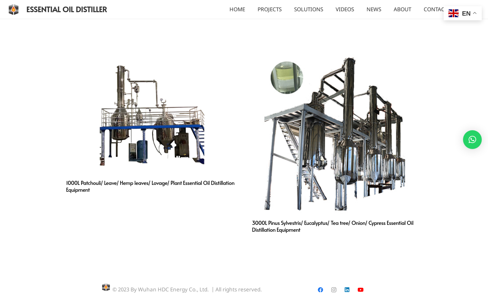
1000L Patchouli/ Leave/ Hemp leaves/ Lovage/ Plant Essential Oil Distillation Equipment (150, 186)
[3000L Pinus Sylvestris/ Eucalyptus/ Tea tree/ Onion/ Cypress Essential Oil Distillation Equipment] (337, 54)
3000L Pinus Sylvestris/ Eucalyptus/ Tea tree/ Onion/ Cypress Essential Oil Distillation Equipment (332, 226)
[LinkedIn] (347, 290)
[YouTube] (360, 290)
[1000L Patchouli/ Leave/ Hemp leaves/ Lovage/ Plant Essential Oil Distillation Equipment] (151, 54)
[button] (472, 139)
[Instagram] (334, 290)
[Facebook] (320, 290)
